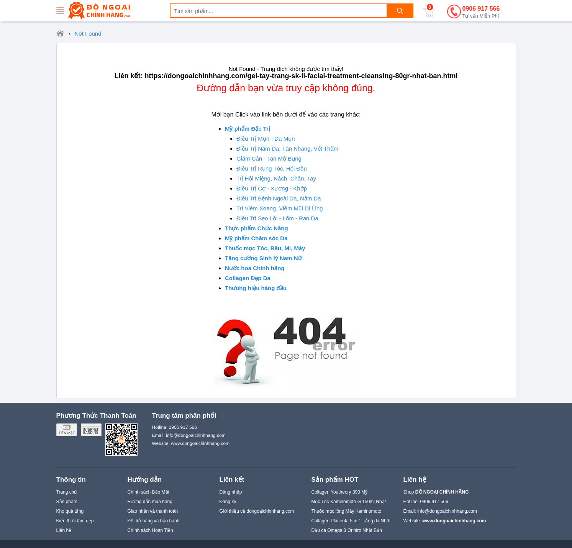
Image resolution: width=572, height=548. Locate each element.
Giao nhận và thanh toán (153, 511)
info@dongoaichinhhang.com (447, 511)
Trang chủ (66, 492)
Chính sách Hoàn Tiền (150, 530)
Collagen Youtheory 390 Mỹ (339, 492)
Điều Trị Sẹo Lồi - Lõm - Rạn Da (277, 218)
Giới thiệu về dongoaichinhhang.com (257, 511)
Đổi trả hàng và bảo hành (154, 520)
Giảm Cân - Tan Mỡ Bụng (269, 158)
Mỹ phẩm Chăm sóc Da (256, 238)
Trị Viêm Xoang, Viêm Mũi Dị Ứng (279, 208)
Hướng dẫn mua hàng (150, 501)
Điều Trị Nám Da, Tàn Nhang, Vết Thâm (287, 148)
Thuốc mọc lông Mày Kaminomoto (346, 511)
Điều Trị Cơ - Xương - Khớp (271, 188)
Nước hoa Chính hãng (255, 268)
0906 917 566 (481, 12)
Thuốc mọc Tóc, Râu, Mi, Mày (265, 248)
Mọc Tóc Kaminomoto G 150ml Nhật (348, 501)
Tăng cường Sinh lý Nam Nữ (263, 258)
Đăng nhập (231, 492)
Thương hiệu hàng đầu (256, 288)
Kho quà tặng (70, 511)
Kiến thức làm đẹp (75, 520)
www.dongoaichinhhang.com (200, 443)
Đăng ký (228, 501)
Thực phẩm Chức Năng (256, 228)
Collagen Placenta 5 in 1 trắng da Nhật (351, 520)
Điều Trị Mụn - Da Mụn (265, 138)
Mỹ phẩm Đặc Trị (247, 128)
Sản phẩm (66, 501)
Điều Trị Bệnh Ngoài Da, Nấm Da (278, 198)
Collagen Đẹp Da (247, 278)
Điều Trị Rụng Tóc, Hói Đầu (271, 168)
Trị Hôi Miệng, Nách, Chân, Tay (276, 178)
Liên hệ (64, 530)
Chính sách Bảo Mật (148, 492)
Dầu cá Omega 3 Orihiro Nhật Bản (346, 530)
